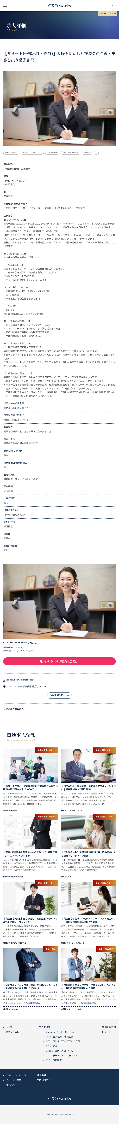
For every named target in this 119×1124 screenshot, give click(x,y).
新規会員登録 (109, 1027)
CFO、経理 (51, 1046)
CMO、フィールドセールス (60, 1032)
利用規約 (10, 1084)
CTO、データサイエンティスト (62, 1055)
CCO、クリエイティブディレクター (64, 1041)
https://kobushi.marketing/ (20, 680)
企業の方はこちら (107, 14)
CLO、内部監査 (54, 1060)
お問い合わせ (44, 1080)
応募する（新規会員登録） (59, 661)
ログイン (106, 1032)
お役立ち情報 (12, 1032)
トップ (9, 1027)
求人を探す (44, 1027)
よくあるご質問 (13, 1080)
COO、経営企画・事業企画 (59, 1036)
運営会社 (41, 1075)
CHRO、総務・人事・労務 (59, 1051)
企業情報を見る (59, 695)
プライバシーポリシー (17, 1075)
